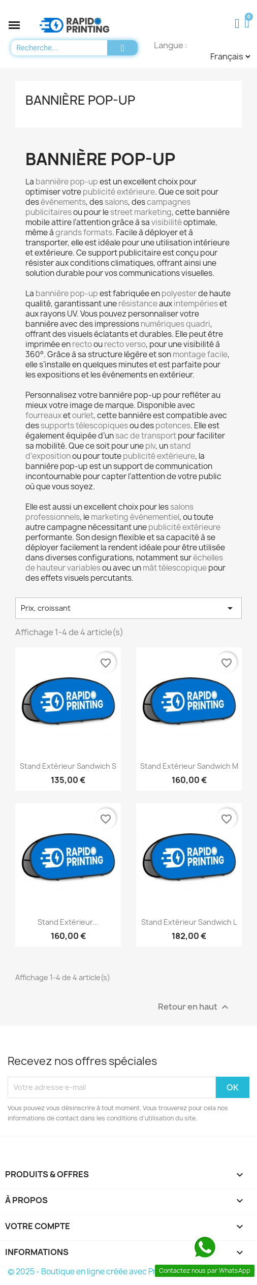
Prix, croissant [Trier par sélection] (128, 608)
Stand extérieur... (68, 922)
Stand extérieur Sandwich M (189, 766)
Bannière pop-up (80, 100)
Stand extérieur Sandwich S (68, 766)
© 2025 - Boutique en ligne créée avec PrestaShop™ (103, 1271)
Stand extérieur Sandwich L (189, 922)
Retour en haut (194, 1006)
